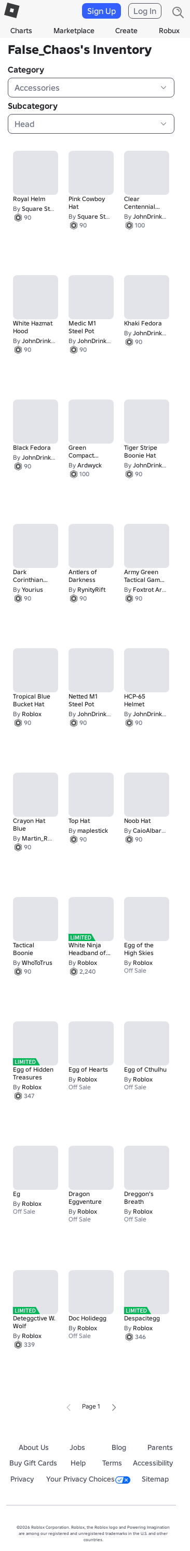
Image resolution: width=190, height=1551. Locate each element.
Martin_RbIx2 (41, 838)
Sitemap (155, 1479)
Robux (169, 30)
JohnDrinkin (150, 216)
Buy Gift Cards (33, 1463)
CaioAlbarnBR (153, 830)
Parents (160, 1447)
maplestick (92, 830)
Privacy (22, 1479)
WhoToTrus (37, 962)
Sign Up (101, 11)
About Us (34, 1447)
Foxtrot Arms (151, 589)
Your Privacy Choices (88, 1479)
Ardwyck (89, 465)
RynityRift (91, 589)
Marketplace (73, 30)
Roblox (32, 714)
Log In (144, 11)
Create (126, 30)
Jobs (77, 1447)
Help (78, 1463)
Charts (21, 30)
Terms (112, 1463)
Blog (119, 1447)
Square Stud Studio (49, 208)
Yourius (32, 589)
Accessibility (153, 1463)
